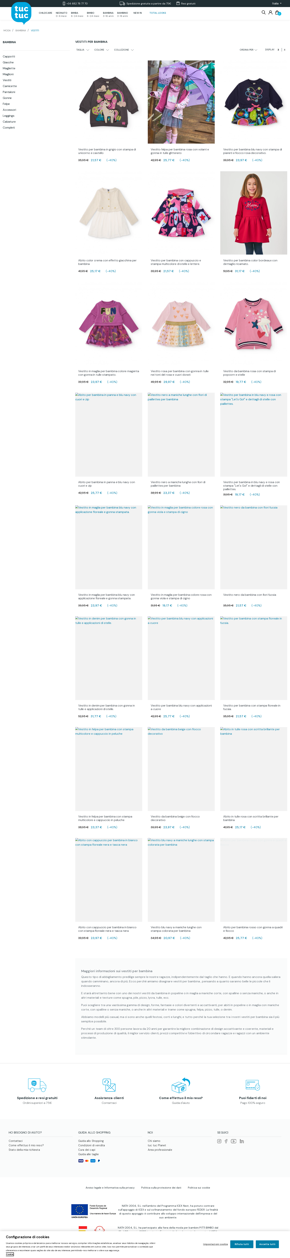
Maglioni (8, 74)
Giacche (8, 62)
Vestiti (7, 80)
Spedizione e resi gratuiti (37, 1098)
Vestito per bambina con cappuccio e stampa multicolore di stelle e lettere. (176, 262)
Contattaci (109, 1103)
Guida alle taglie (88, 1154)
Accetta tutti (267, 1244)
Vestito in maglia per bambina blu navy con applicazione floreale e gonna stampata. (106, 596)
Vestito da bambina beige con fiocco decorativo (175, 818)
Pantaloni (9, 92)
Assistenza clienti (109, 1098)
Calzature (9, 122)
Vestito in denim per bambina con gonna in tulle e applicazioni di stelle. (106, 707)
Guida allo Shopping (91, 1141)
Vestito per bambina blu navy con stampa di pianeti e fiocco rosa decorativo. (252, 151)
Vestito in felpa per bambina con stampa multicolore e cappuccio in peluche (105, 818)
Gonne (7, 98)
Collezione (124, 49)
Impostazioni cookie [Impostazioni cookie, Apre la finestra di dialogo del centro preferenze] (215, 1244)
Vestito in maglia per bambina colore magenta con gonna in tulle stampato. (108, 373)
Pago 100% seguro (252, 1103)
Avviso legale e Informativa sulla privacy (110, 1187)
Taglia (82, 49)
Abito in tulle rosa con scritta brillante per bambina (251, 818)
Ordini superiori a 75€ (37, 1103)
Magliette (9, 68)
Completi (9, 127)
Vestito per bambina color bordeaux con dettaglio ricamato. (250, 262)
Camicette (10, 86)
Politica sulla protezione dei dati (161, 1187)
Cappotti (9, 56)
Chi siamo (154, 1141)
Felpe (6, 104)
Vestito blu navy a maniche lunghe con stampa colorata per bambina (176, 929)
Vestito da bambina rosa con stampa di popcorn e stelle (249, 373)
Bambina (9, 42)
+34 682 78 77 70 (75, 3)
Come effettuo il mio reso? (181, 1098)
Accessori (9, 110)
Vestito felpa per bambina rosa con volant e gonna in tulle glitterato (180, 151)
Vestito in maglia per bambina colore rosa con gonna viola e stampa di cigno (181, 596)
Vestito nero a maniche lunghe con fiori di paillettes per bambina (178, 484)
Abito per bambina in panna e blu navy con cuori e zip (106, 484)
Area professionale (160, 1150)
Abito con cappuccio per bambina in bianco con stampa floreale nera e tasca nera (107, 929)
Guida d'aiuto (181, 1103)
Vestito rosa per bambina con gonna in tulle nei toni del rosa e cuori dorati (180, 373)
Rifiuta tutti (242, 1244)
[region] (145, 1244)
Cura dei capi (86, 1150)
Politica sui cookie (199, 1187)
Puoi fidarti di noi (252, 1098)
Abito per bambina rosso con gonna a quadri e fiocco (253, 929)
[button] (276, 3)
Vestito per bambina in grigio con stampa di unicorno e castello (107, 151)
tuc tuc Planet (157, 1145)
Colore (101, 49)
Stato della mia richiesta (24, 1150)
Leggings (8, 116)
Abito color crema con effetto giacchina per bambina (107, 262)
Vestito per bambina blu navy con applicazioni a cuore (181, 707)
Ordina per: (248, 49)
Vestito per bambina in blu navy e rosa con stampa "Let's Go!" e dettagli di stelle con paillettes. (251, 485)
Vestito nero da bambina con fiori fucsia (249, 595)
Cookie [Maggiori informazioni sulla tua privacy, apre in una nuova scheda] (9, 1254)
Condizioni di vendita (91, 1145)
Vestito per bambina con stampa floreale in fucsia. (251, 707)
